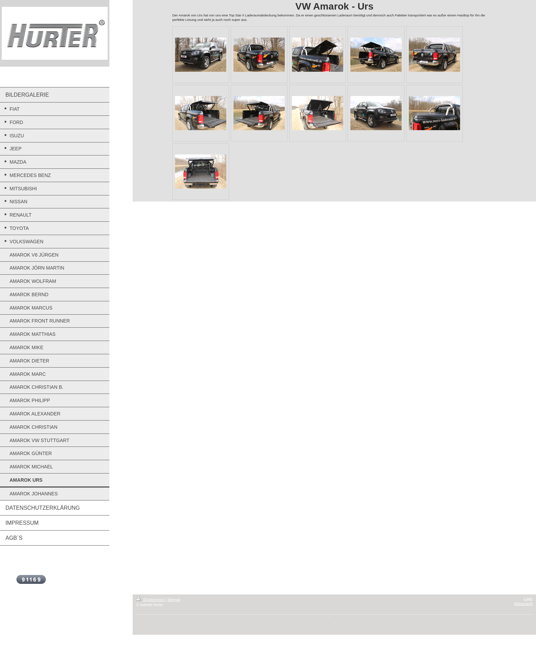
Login (528, 598)
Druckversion (150, 600)
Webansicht (523, 604)
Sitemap (173, 600)
